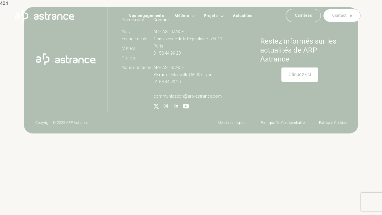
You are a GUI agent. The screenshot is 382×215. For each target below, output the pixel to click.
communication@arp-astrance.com (187, 96)
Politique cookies (333, 122)
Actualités (242, 15)
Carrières (303, 15)
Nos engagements (146, 15)
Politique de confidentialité (283, 122)
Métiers (182, 15)
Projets (211, 15)
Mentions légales (232, 122)
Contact (339, 15)
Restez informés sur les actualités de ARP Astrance (298, 50)
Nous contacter (136, 67)
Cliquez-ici (300, 74)
